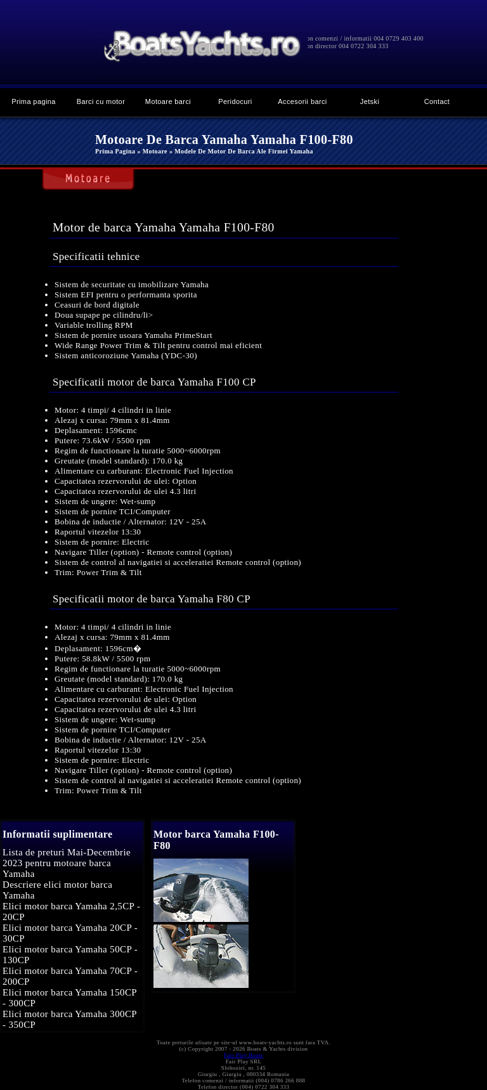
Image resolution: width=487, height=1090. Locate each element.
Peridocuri (235, 101)
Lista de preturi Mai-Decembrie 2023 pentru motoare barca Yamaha (67, 863)
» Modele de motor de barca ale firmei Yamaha (241, 151)
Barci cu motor (101, 101)
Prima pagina (33, 101)
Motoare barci (168, 101)
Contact (437, 101)
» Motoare (152, 151)
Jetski (369, 101)
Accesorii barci (302, 101)
